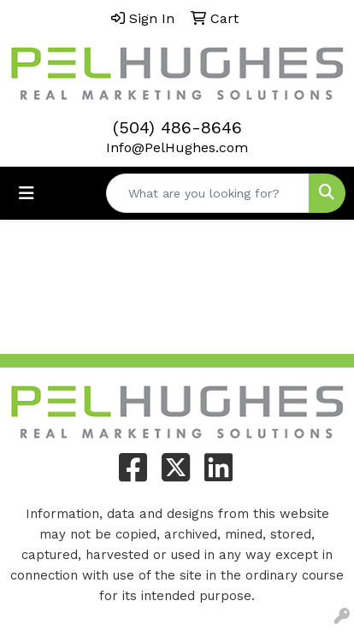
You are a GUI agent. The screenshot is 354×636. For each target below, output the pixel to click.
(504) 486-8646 (177, 127)
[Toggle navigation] (26, 193)
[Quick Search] (208, 193)
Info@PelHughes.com (177, 147)
